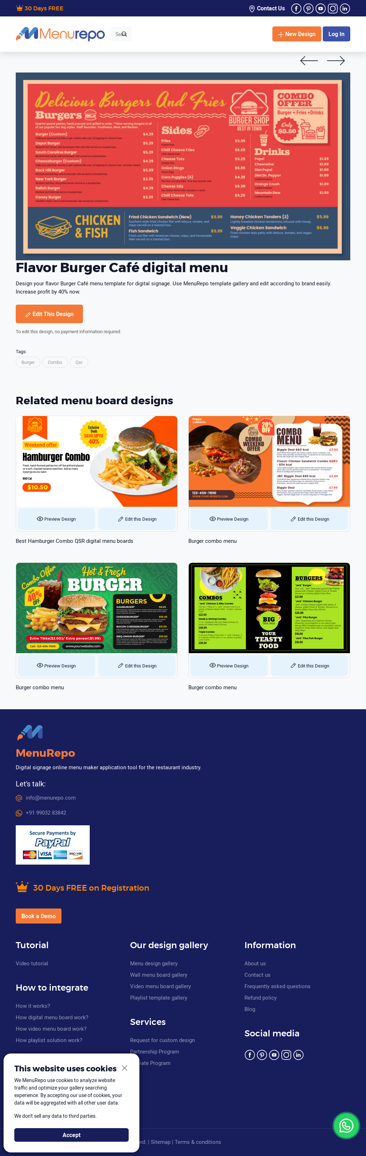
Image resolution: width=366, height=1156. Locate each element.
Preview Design (56, 519)
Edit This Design (49, 314)
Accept (71, 1135)
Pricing (255, 33)
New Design (297, 34)
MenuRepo (45, 753)
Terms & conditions (198, 1141)
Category (189, 33)
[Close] (125, 1068)
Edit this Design (137, 519)
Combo (55, 362)
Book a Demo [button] (38, 916)
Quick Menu (225, 33)
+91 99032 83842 (41, 812)
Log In (336, 34)
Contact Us (266, 8)
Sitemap (160, 1141)
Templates (154, 33)
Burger (28, 362)
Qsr (79, 362)
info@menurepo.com (46, 797)
